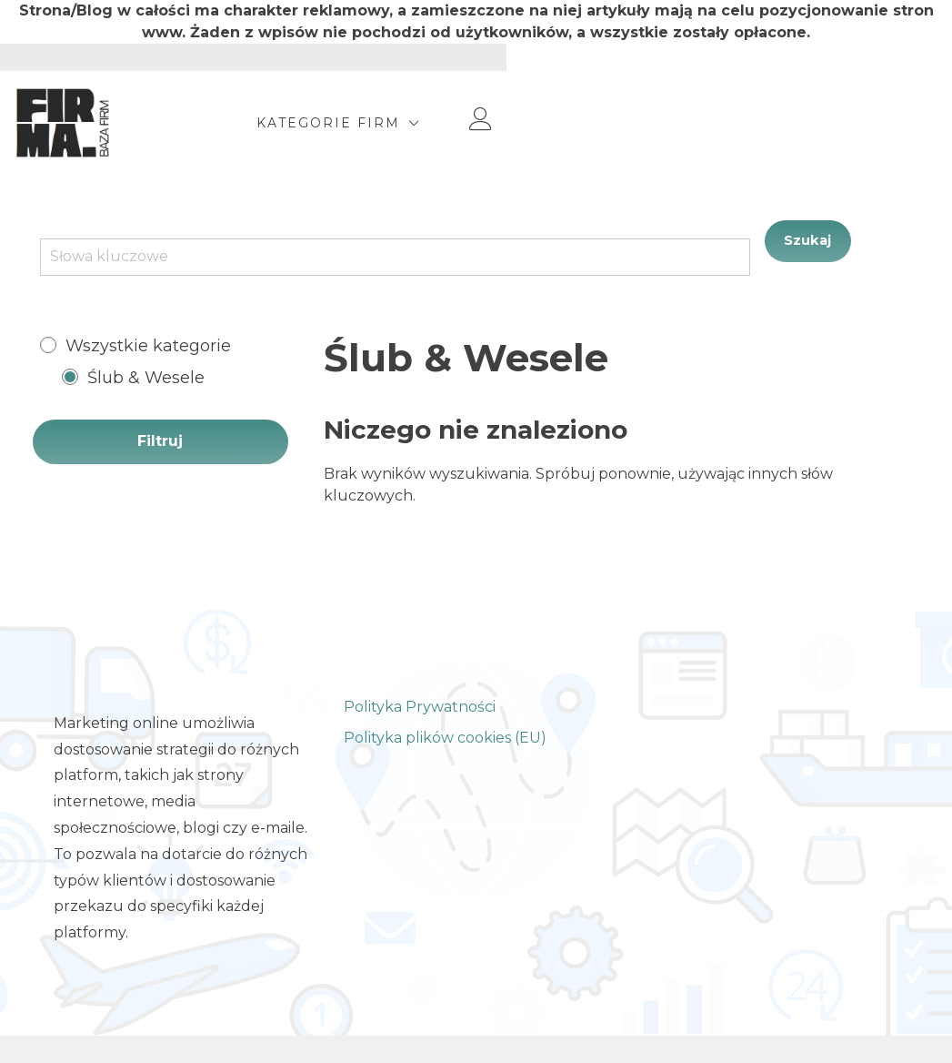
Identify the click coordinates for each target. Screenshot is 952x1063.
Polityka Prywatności (420, 706)
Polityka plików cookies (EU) (445, 737)
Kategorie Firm (703, 123)
